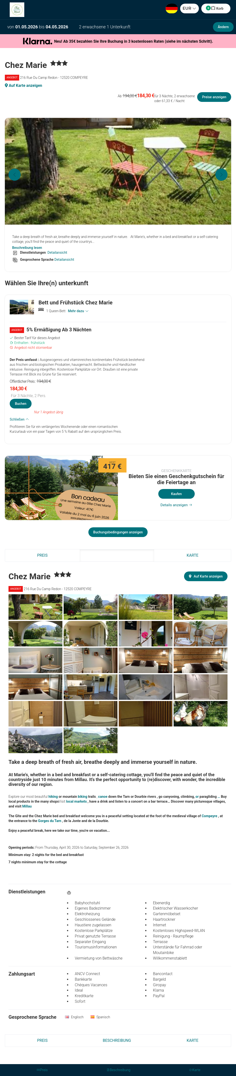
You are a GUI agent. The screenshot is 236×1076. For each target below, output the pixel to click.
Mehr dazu (78, 311)
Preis (42, 555)
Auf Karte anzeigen (23, 85)
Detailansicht (57, 252)
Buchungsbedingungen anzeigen (118, 532)
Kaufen (176, 494)
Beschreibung (117, 555)
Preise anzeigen (214, 97)
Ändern (223, 27)
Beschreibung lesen (27, 248)
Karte (192, 555)
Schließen (19, 419)
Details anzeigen (176, 505)
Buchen (20, 404)
